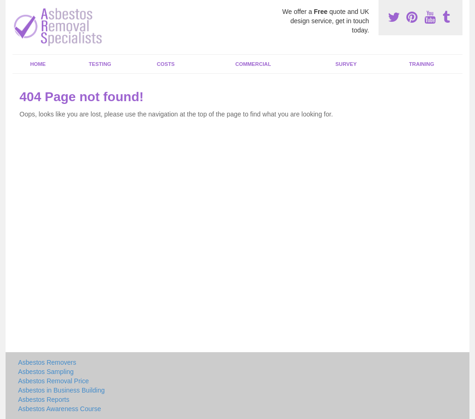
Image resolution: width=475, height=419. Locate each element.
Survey (346, 64)
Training (421, 64)
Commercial (253, 64)
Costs (166, 64)
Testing (100, 64)
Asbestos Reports (44, 399)
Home (38, 64)
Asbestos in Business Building (61, 390)
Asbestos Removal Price (53, 381)
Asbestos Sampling (46, 371)
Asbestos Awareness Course (59, 409)
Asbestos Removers (47, 362)
